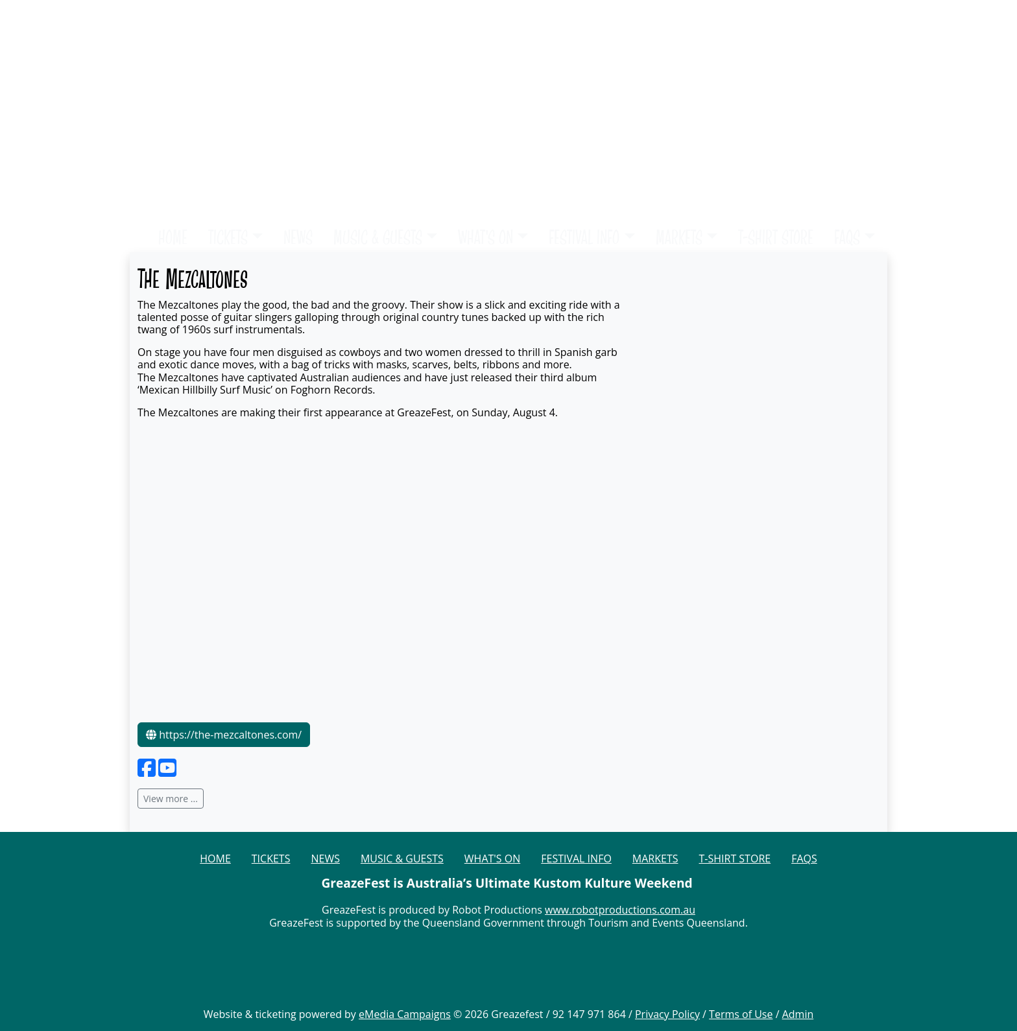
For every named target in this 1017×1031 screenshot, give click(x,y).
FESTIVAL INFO (584, 237)
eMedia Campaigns (405, 1014)
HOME (172, 237)
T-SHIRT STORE (775, 237)
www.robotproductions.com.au (620, 910)
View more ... (170, 798)
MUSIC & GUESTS (377, 237)
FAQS (847, 237)
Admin (798, 1014)
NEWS (298, 237)
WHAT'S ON (485, 237)
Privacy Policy (667, 1014)
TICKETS (228, 237)
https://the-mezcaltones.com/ (224, 735)
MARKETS (679, 237)
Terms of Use (740, 1014)
